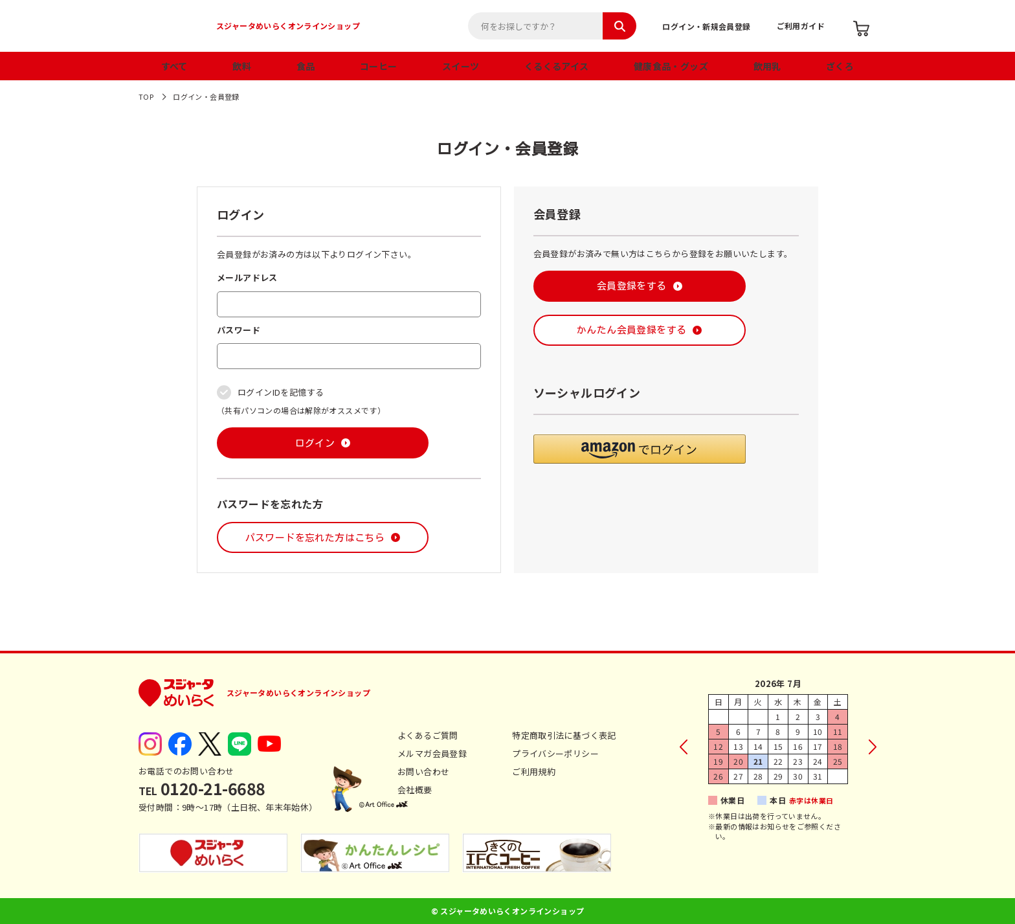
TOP (146, 96)
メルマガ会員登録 (432, 753)
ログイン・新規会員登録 (706, 26)
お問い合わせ (423, 771)
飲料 (241, 66)
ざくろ (840, 66)
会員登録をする (632, 286)
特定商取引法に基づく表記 (564, 735)
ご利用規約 (533, 771)
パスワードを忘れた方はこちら (315, 538)
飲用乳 (767, 66)
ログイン (315, 443)
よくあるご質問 (427, 735)
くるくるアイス (556, 66)
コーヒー (378, 66)
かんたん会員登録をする (631, 330)
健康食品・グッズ (671, 66)
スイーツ (461, 66)
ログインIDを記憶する (281, 392)
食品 (305, 66)
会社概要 (414, 789)
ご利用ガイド (801, 25)
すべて (174, 66)
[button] (639, 449)
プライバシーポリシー (555, 753)
